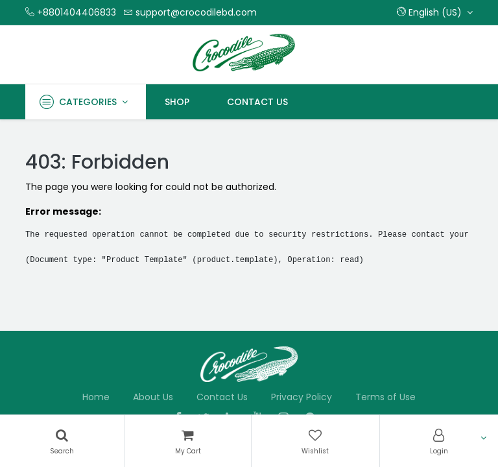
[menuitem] (177, 101)
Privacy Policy (301, 396)
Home (96, 396)
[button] (435, 12)
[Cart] (188, 441)
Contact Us (222, 396)
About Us (153, 396)
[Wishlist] (315, 441)
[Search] (62, 441)
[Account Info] (439, 441)
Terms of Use (385, 396)
